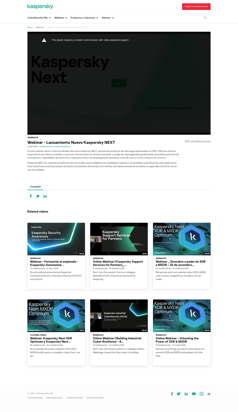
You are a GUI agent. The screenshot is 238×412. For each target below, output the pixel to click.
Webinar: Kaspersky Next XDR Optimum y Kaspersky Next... (51, 339)
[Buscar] (205, 17)
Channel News (38, 335)
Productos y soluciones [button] (83, 17)
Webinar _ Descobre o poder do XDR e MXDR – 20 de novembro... (181, 263)
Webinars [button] (59, 17)
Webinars (40, 27)
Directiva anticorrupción (54, 398)
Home (29, 27)
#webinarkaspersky (62, 146)
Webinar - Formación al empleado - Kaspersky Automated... (54, 263)
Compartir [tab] (35, 186)
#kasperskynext (46, 146)
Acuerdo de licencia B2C (74, 398)
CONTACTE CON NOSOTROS (196, 6)
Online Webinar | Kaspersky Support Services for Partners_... (118, 263)
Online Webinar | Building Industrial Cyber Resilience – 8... (117, 339)
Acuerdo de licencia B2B (94, 398)
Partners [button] (106, 17)
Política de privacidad (35, 398)
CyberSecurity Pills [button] (37, 17)
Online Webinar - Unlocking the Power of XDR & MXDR (177, 339)
